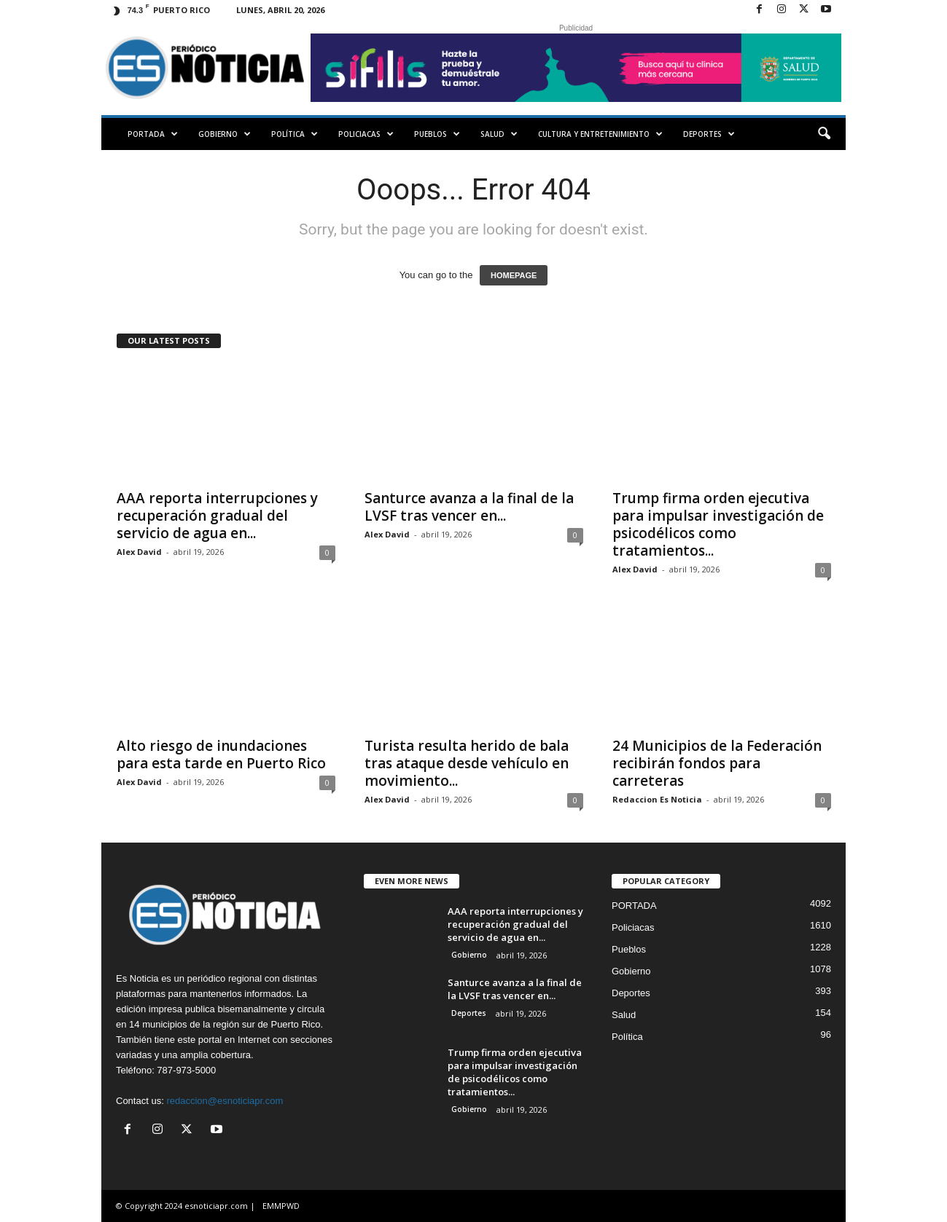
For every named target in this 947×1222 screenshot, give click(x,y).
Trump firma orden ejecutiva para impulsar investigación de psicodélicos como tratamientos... (718, 524)
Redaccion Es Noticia (657, 799)
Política (294, 134)
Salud (499, 134)
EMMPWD (281, 1205)
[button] (824, 134)
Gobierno (224, 134)
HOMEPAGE (514, 275)
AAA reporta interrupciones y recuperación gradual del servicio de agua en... (217, 516)
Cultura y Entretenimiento (600, 134)
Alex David (139, 551)
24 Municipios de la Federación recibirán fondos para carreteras (717, 763)
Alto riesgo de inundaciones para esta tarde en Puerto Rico (221, 754)
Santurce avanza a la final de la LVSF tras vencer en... (469, 507)
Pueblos (437, 134)
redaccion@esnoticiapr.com (224, 1100)
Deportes (709, 134)
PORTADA (153, 134)
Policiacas (366, 134)
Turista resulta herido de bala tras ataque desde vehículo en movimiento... (467, 763)
